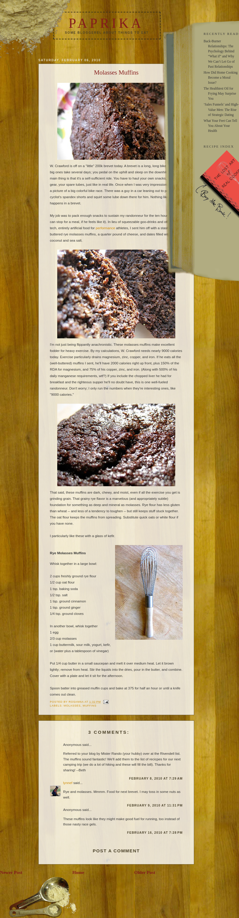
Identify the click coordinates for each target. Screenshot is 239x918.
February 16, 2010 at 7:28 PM (155, 832)
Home (78, 872)
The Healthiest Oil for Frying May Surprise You (220, 93)
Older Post (144, 872)
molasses (72, 705)
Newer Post (11, 872)
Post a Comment (116, 850)
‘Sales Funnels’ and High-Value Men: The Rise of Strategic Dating (221, 109)
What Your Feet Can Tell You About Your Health (220, 125)
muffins (89, 705)
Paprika (105, 23)
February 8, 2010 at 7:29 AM (156, 778)
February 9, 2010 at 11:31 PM (155, 805)
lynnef (67, 783)
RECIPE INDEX (219, 146)
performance (105, 228)
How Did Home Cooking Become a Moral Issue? (221, 77)
